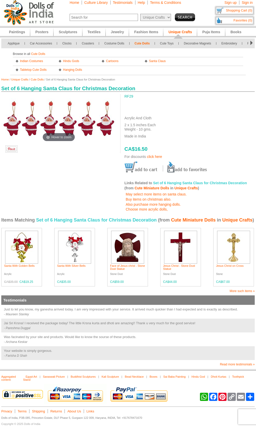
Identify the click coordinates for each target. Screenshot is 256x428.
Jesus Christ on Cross (230, 265)
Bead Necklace (134, 376)
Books (235, 32)
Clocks (66, 43)
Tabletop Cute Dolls (33, 70)
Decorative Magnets (197, 43)
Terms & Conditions (165, 3)
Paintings (17, 32)
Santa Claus (157, 61)
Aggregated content (8, 378)
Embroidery (229, 43)
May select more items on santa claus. (156, 194)
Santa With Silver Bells (71, 265)
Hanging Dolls (72, 70)
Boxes (153, 376)
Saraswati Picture (54, 376)
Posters (41, 32)
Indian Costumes (31, 61)
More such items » (242, 291)
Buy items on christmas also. (148, 199)
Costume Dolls (114, 43)
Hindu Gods (71, 61)
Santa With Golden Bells (19, 265)
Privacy (6, 411)
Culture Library (96, 3)
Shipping (38, 411)
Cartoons (112, 61)
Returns (56, 411)
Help (141, 3)
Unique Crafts (19, 79)
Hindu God (198, 376)
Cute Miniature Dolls (152, 188)
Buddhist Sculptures (83, 376)
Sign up (231, 3)
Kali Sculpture (110, 376)
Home (74, 3)
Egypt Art (31, 376)
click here (154, 157)
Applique (14, 43)
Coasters (88, 43)
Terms (22, 411)
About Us (74, 411)
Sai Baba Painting (174, 376)
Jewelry (117, 32)
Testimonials (123, 3)
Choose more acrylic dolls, (147, 209)
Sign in (247, 3)
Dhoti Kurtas (218, 376)
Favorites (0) (242, 20)
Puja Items (211, 32)
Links (90, 411)
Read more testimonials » (237, 364)
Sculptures (68, 32)
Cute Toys (167, 43)
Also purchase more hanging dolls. (153, 204)
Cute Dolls (142, 43)
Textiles (94, 32)
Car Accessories (41, 43)
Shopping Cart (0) (239, 10)
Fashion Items (146, 32)
